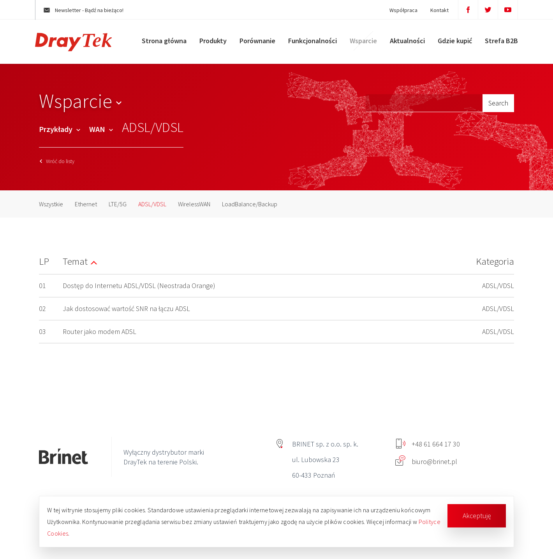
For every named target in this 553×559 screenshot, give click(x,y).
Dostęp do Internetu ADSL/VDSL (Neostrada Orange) (139, 285)
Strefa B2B (497, 44)
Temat (75, 261)
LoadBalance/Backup (249, 204)
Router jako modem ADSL (99, 331)
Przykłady (59, 129)
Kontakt (432, 10)
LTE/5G (118, 204)
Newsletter (91, 10)
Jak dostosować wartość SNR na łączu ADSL (126, 308)
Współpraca (396, 10)
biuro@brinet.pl (426, 461)
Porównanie (253, 44)
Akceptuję (477, 515)
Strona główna (160, 44)
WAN (101, 129)
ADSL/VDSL (152, 204)
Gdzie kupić (451, 44)
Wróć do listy (57, 161)
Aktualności (403, 44)
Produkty (209, 44)
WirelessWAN (194, 204)
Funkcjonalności (308, 44)
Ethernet (86, 204)
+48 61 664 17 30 (428, 443)
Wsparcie (359, 44)
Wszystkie (51, 204)
